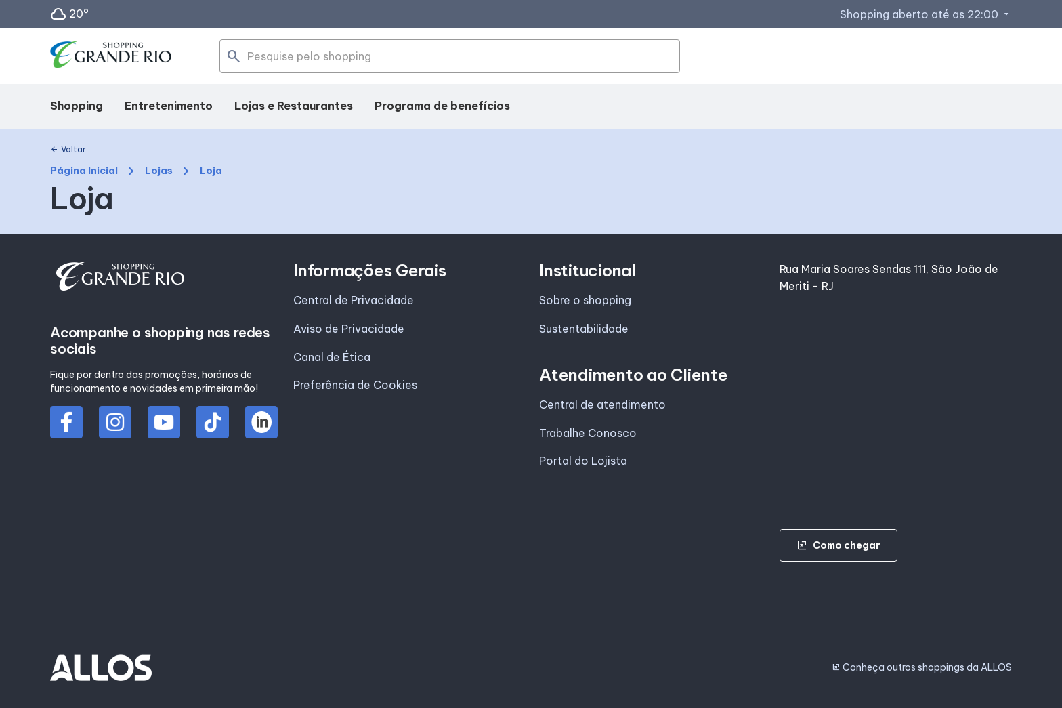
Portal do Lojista (583, 460)
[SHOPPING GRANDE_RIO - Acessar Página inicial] (111, 57)
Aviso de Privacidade (348, 328)
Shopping (76, 105)
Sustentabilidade (584, 328)
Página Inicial (84, 171)
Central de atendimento (602, 404)
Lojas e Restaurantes (293, 105)
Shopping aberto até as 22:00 (926, 14)
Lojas (159, 171)
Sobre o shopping (585, 300)
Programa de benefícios (442, 105)
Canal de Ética (331, 357)
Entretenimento (169, 105)
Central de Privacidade (353, 300)
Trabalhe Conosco (588, 433)
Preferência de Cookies (355, 385)
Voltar (68, 149)
